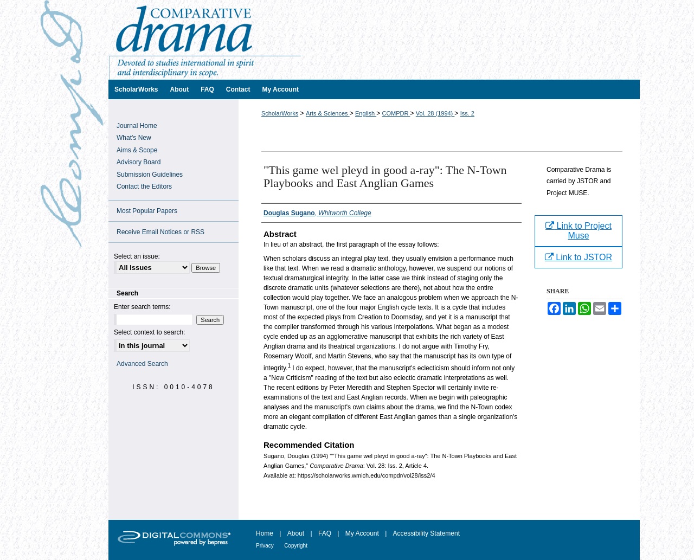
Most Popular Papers (147, 211)
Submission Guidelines (150, 174)
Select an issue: (137, 256)
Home (264, 533)
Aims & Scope (137, 150)
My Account (362, 533)
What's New (134, 137)
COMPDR (396, 113)
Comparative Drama (374, 40)
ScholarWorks (279, 113)
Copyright (295, 546)
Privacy (265, 546)
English (365, 113)
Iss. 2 (467, 113)
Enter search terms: (142, 307)
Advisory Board (138, 162)
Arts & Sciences (328, 113)
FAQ (324, 533)
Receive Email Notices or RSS (160, 232)
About (295, 533)
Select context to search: (149, 332)
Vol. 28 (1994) (435, 113)
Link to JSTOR (578, 257)
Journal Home (137, 126)
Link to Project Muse (578, 230)
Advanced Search (142, 364)
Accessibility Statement (426, 533)
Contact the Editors (144, 186)
